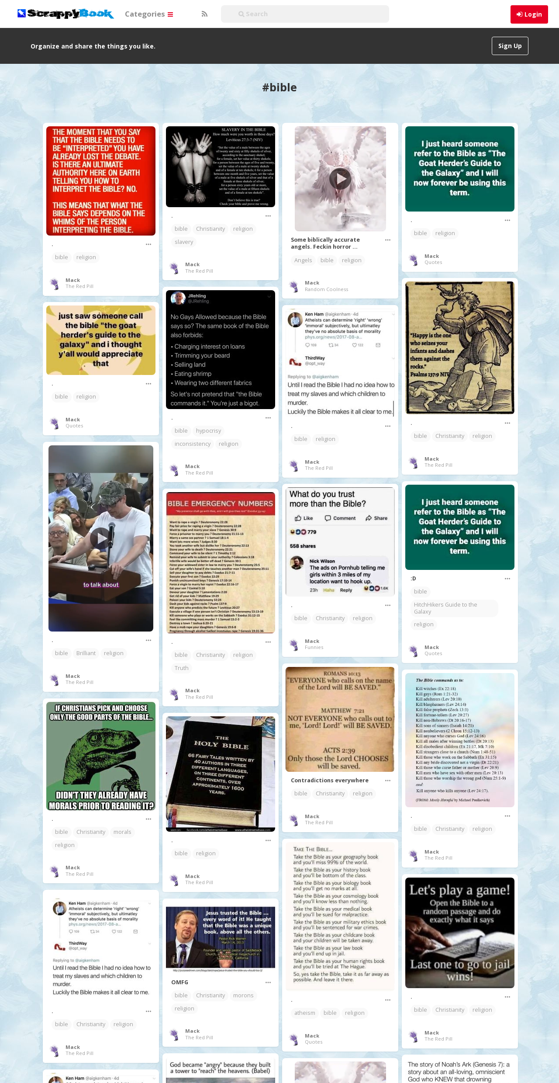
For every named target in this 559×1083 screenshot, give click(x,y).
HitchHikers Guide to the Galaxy (445, 608)
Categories (149, 14)
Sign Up (510, 46)
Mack (73, 280)
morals (122, 832)
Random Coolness (326, 289)
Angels (303, 260)
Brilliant (86, 653)
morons (243, 995)
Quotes (433, 262)
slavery (184, 242)
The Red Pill (79, 286)
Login (533, 14)
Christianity (210, 229)
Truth (182, 668)
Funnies (314, 647)
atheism (304, 1013)
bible (61, 257)
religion (86, 257)
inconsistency (192, 444)
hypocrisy (208, 430)
